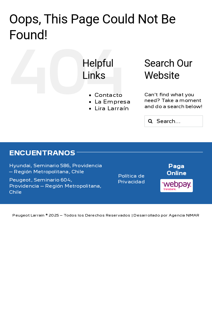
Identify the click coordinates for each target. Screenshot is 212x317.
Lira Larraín (112, 108)
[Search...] (173, 121)
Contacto (109, 95)
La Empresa (112, 101)
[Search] (150, 121)
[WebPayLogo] (176, 181)
